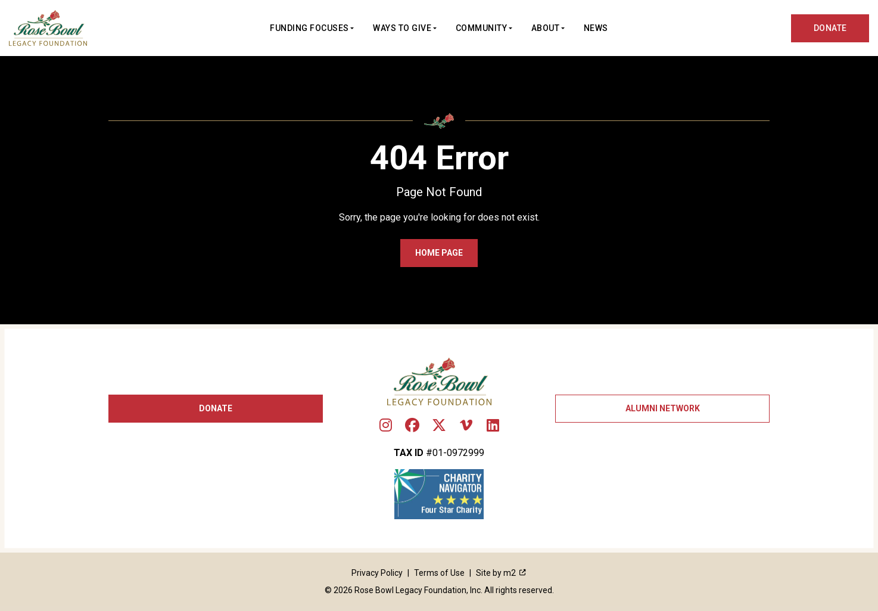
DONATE (830, 28)
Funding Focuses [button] (309, 28)
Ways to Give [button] (402, 28)
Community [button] (482, 28)
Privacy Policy (377, 573)
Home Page (439, 253)
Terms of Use (439, 573)
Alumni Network (662, 408)
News (596, 28)
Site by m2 (501, 573)
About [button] (545, 28)
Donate (215, 408)
